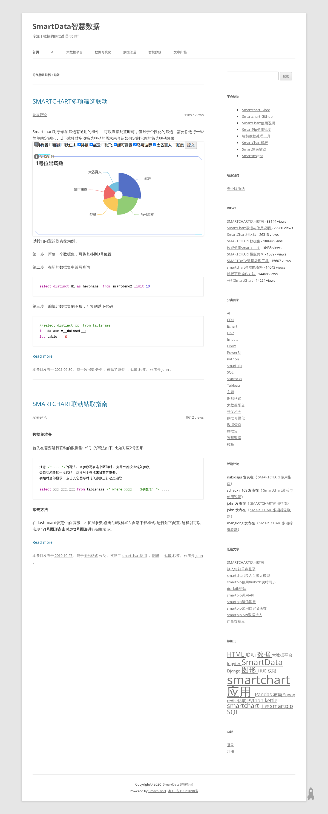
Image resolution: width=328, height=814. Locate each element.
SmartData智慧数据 (66, 26)
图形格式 (91, 555)
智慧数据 (155, 52)
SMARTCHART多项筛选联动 (70, 101)
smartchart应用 (134, 555)
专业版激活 (236, 188)
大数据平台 (74, 52)
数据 (264, 654)
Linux (231, 345)
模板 (230, 444)
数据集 (89, 369)
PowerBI (234, 352)
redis (232, 700)
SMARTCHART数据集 (244, 241)
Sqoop (289, 694)
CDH (230, 319)
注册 (230, 751)
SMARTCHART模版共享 (246, 254)
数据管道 (129, 52)
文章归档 (180, 52)
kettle (271, 700)
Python (233, 359)
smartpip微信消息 (241, 601)
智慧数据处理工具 (256, 136)
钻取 (134, 369)
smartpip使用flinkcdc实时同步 (251, 582)
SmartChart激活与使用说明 (249, 227)
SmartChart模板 (255, 142)
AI (52, 52)
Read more (43, 356)
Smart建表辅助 (254, 149)
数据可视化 (103, 52)
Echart (232, 326)
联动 (121, 369)
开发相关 (234, 411)
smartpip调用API (240, 595)
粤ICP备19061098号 (183, 791)
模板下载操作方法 (241, 273)
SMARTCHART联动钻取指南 (70, 403)
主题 (230, 391)
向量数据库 (236, 621)
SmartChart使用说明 (258, 123)
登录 (230, 744)
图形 (155, 555)
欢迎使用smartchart (243, 247)
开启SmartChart (240, 280)
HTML (236, 654)
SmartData (262, 662)
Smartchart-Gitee (256, 109)
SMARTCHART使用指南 (246, 221)
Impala (232, 339)
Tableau (233, 385)
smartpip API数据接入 (244, 614)
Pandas (264, 694)
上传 (265, 706)
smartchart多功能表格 (245, 267)
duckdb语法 (236, 588)
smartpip (234, 365)
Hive (230, 332)
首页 (36, 52)
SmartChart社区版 (242, 234)
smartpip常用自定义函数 (247, 608)
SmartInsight (252, 155)
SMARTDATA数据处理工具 (248, 260)
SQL (230, 372)
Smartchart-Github (257, 116)
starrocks (234, 378)
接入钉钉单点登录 (241, 568)
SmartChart (157, 791)
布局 (278, 694)
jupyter (234, 663)
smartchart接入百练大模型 (248, 575)
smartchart (244, 705)
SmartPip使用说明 (256, 129)
